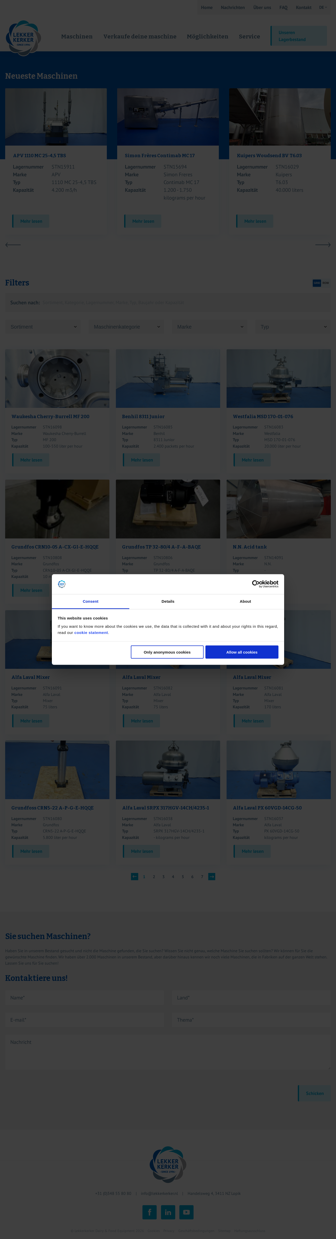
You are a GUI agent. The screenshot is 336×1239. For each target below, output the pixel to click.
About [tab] (245, 601)
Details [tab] (168, 601)
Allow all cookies (242, 652)
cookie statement (91, 632)
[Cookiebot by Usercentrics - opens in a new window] (255, 584)
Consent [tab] (91, 601)
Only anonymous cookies (167, 652)
